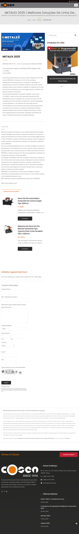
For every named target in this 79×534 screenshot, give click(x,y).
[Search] (60, 35)
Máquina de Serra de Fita (23, 438)
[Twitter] (4, 491)
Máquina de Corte (39, 438)
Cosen (34, 20)
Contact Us (67, 438)
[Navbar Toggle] (76, 5)
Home (29, 20)
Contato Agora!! (68, 454)
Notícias (39, 20)
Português (74, 1)
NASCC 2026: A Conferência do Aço (52, 499)
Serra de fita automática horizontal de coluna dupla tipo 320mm (30, 201)
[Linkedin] (6, 491)
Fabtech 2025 (45, 523)
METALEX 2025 (47, 20)
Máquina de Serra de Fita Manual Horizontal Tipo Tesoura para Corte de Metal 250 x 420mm (30, 230)
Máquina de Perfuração (49, 438)
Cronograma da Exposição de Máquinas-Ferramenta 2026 (58, 507)
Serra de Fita (32, 438)
